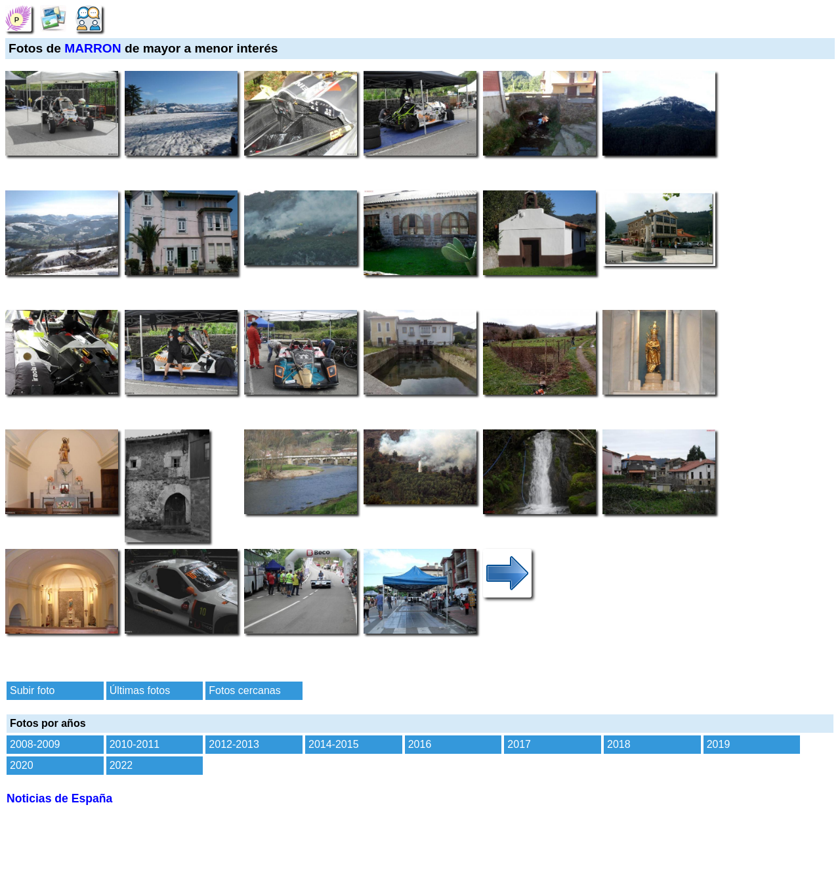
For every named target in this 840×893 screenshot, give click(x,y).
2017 (519, 744)
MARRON (92, 48)
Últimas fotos (140, 690)
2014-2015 (333, 744)
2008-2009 (35, 744)
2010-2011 (135, 744)
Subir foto (32, 690)
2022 (121, 765)
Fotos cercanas (244, 690)
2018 (619, 744)
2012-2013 (234, 744)
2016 (420, 744)
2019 (718, 744)
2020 (21, 765)
